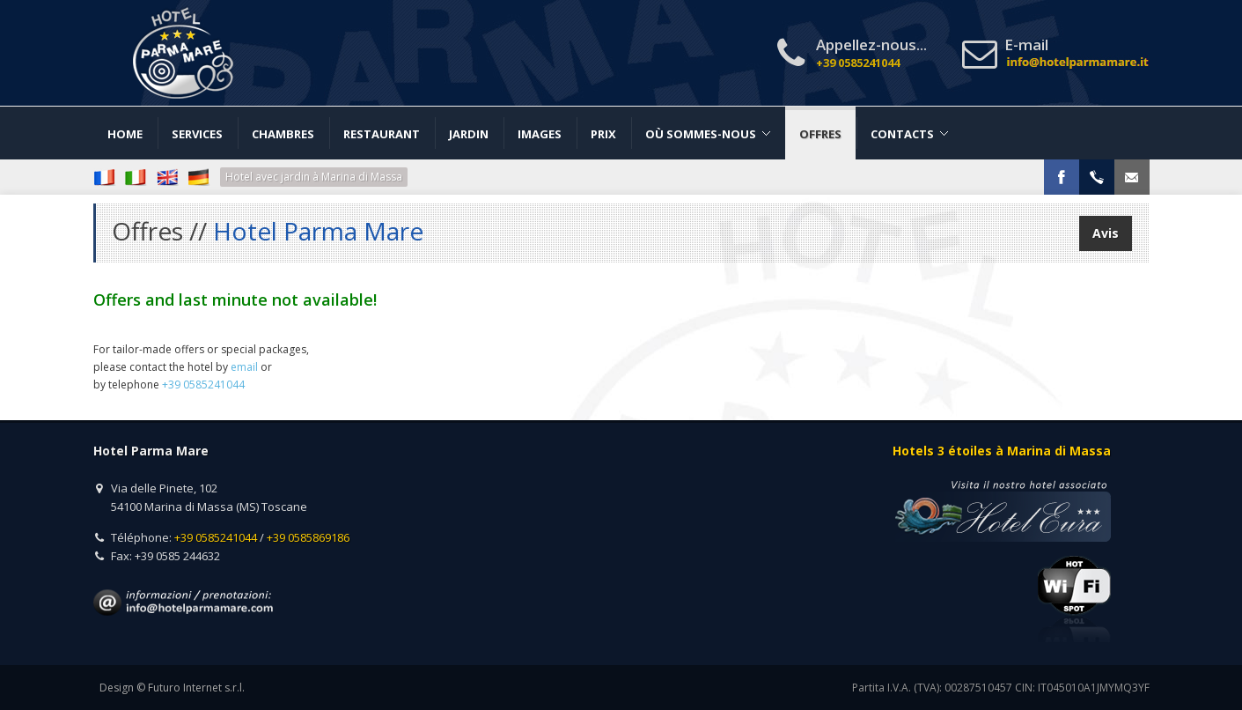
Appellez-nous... (871, 52)
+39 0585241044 (215, 537)
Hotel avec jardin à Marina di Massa (313, 176)
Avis (1105, 233)
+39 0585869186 (308, 537)
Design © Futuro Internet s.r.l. (172, 687)
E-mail (1077, 54)
